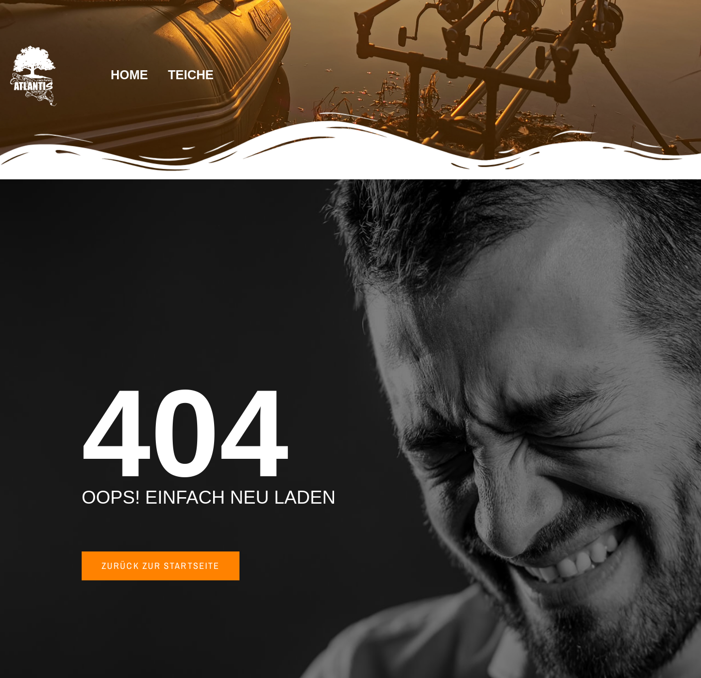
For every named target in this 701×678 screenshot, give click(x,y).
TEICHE (191, 75)
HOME (129, 75)
